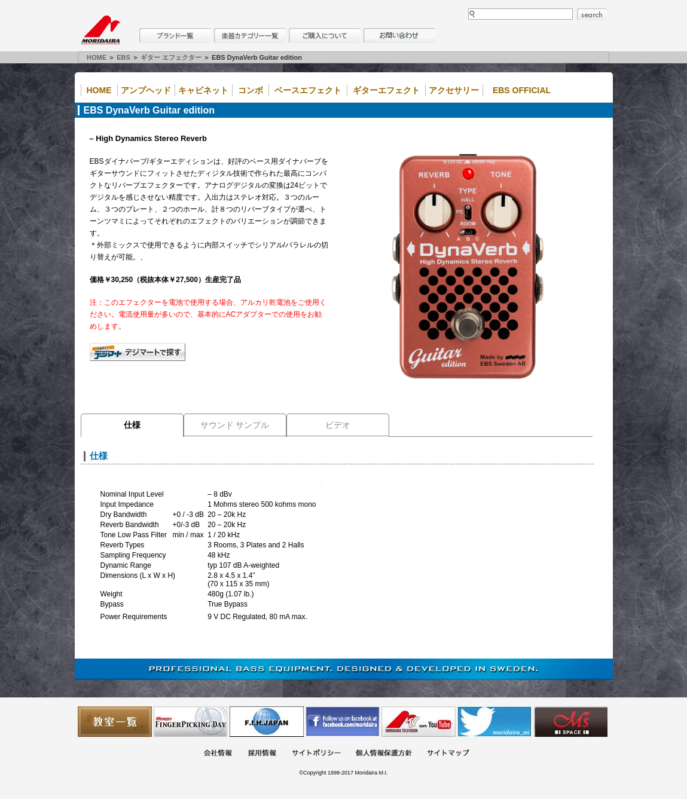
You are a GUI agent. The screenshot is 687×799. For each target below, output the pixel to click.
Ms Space (570, 721)
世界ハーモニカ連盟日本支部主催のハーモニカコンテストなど (267, 721)
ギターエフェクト (386, 90)
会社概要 (217, 754)
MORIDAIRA (100, 30)
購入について (325, 35)
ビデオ (337, 425)
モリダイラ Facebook (343, 721)
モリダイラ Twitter (494, 721)
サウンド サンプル (235, 425)
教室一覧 (115, 721)
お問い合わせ (399, 35)
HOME (96, 57)
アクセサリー (454, 90)
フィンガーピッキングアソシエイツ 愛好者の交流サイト (191, 721)
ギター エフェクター (171, 57)
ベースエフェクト (307, 90)
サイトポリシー (316, 754)
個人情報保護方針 (384, 754)
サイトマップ (448, 754)
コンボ (250, 90)
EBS (123, 57)
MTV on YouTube (418, 721)
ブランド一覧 (175, 35)
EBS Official (522, 90)
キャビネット (203, 90)
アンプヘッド (146, 90)
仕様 (132, 425)
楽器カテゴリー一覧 (250, 35)
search (592, 14)
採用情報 (262, 754)
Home (99, 90)
